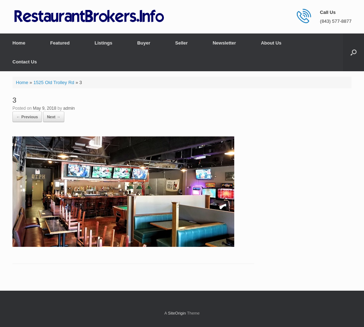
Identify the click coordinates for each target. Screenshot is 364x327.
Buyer (143, 43)
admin (69, 108)
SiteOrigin (177, 313)
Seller (181, 43)
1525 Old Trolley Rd (53, 82)
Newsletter (224, 43)
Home (18, 43)
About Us (271, 43)
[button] (353, 52)
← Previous (27, 117)
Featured (60, 43)
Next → (53, 117)
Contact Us (24, 61)
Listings (103, 43)
